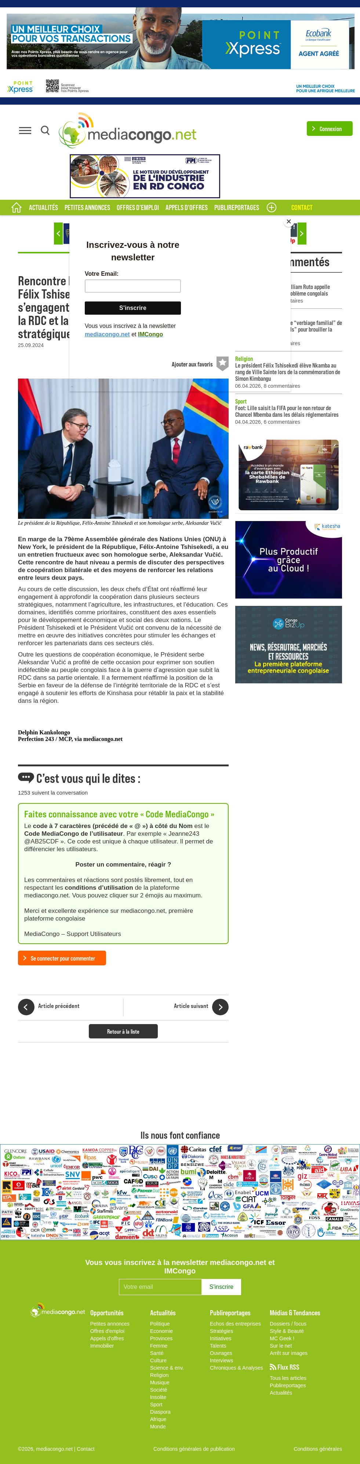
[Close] (288, 221)
